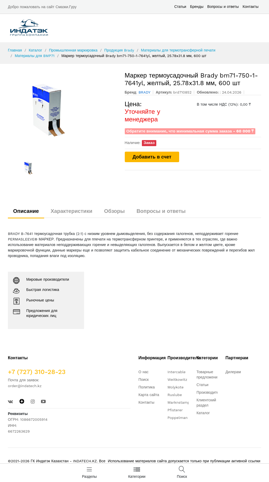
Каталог (35, 50)
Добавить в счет (152, 157)
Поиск (143, 379)
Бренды (197, 6)
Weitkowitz (177, 379)
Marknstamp (178, 402)
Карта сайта (148, 395)
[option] (62, 111)
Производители (209, 392)
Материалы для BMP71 (34, 56)
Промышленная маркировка (73, 50)
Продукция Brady (119, 50)
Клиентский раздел (206, 402)
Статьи (180, 6)
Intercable (176, 372)
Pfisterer (175, 410)
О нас (143, 372)
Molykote (175, 387)
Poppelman (177, 418)
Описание (26, 211)
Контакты (250, 6)
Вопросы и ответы (223, 6)
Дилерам (233, 372)
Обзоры (114, 211)
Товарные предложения (207, 374)
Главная (15, 50)
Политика (146, 387)
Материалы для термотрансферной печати (178, 50)
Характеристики (71, 211)
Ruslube (174, 395)
